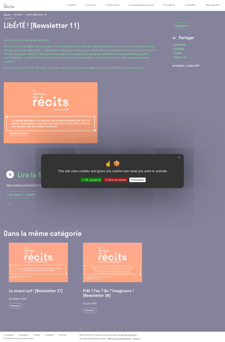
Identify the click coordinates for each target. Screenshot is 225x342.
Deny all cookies (115, 180)
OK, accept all (91, 180)
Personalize (137, 180)
